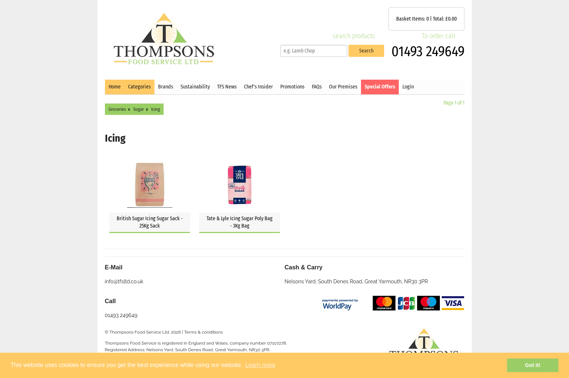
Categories (139, 87)
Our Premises (343, 87)
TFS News (227, 87)
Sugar (138, 109)
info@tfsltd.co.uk (124, 281)
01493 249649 (427, 51)
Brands (165, 87)
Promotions (292, 87)
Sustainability (195, 87)
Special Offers (380, 87)
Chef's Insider (258, 87)
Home (115, 87)
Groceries (117, 109)
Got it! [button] (532, 365)
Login (408, 87)
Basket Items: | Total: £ (426, 19)
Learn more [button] (260, 365)
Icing (155, 109)
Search (366, 51)
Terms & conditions (203, 332)
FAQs (317, 87)
